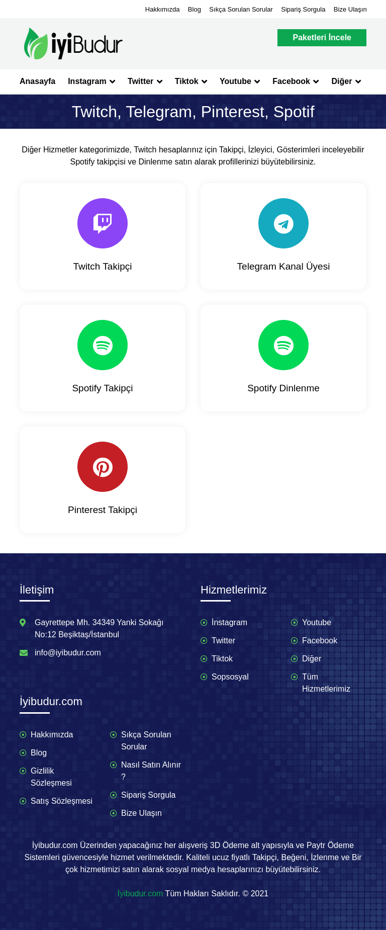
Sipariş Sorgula (303, 9)
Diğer (345, 81)
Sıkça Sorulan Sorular (240, 9)
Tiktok (191, 81)
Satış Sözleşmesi (61, 801)
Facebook (295, 81)
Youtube (240, 81)
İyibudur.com (140, 893)
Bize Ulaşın (350, 9)
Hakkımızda (162, 9)
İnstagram (229, 622)
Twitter (145, 81)
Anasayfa (37, 81)
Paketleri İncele (322, 37)
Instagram (91, 81)
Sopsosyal (230, 676)
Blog (194, 9)
